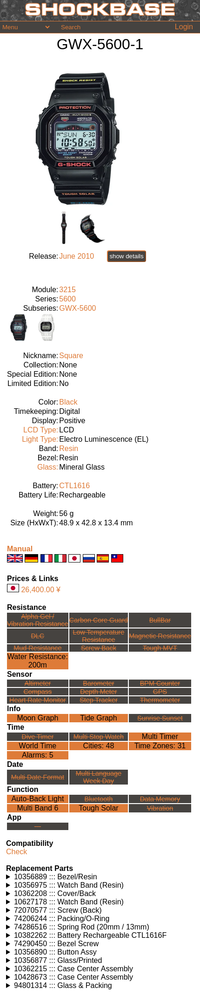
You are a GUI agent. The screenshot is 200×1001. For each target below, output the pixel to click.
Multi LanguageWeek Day (98, 777)
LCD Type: (40, 430)
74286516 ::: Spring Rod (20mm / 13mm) (81, 927)
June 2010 (76, 256)
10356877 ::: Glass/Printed (58, 960)
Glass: (47, 467)
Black (68, 402)
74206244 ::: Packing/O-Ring (61, 918)
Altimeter (37, 683)
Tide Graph (98, 718)
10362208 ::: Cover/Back (55, 893)
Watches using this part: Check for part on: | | (100, 877)
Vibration (160, 808)
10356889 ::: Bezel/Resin (55, 877)
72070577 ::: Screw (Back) (58, 910)
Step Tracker (99, 700)
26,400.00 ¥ (40, 590)
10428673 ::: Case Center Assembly (73, 977)
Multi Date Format (37, 777)
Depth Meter (98, 691)
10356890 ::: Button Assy (55, 952)
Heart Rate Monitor (37, 700)
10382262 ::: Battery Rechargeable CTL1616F (90, 935)
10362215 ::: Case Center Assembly (73, 969)
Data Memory (160, 799)
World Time (38, 746)
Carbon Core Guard (98, 620)
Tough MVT (160, 648)
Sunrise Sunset (160, 718)
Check (16, 852)
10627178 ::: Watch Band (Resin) (69, 902)
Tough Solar (98, 808)
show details (126, 256)
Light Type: (40, 439)
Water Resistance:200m (37, 661)
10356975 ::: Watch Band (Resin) (69, 885)
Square (71, 356)
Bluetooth (99, 799)
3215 (67, 290)
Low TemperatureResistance (98, 635)
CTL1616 (74, 486)
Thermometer (160, 700)
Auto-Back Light (37, 799)
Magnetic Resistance (160, 636)
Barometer (98, 683)
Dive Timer (37, 736)
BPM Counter (160, 683)
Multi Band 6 (37, 808)
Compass (37, 691)
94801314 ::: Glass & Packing (63, 985)
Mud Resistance (37, 648)
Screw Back (98, 648)
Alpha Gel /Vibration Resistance (37, 620)
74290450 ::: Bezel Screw (56, 944)
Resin (68, 448)
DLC (37, 636)
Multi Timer (160, 736)
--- (37, 826)
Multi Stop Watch (98, 736)
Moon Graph (37, 718)
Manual (20, 549)
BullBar (160, 620)
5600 (67, 299)
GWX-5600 (77, 308)
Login (184, 27)
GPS (160, 691)
